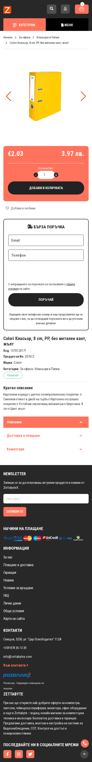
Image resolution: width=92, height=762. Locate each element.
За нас (8, 539)
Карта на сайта (14, 601)
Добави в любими (20, 208)
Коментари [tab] (44, 431)
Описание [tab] (44, 404)
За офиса (26, 351)
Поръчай (46, 282)
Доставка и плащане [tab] (44, 418)
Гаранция (9, 555)
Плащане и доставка (18, 547)
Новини (8, 562)
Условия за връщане (18, 570)
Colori (18, 345)
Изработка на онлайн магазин (37, 752)
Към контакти (15, 648)
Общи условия (13, 593)
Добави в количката (46, 188)
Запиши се (14, 494)
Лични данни (12, 586)
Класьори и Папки (47, 351)
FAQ (6, 578)
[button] (83, 96)
